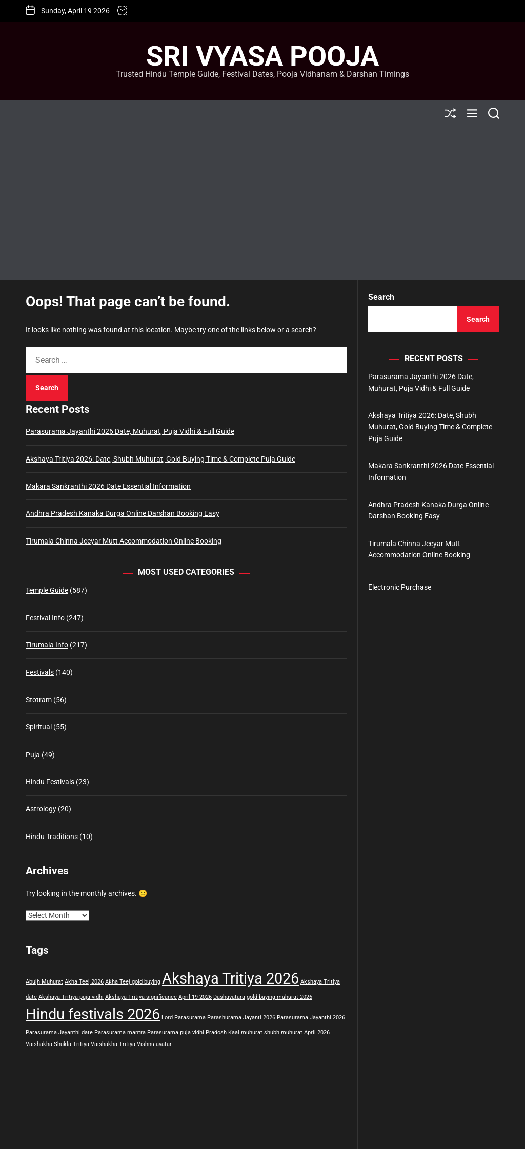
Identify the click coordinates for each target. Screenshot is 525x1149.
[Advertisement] (262, 203)
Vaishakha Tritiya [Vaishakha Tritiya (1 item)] (113, 1044)
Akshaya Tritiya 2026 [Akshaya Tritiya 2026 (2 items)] (230, 978)
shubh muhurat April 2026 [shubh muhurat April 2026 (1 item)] (297, 1032)
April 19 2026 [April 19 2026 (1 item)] (195, 997)
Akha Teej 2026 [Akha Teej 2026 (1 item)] (84, 981)
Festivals (40, 672)
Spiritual (39, 727)
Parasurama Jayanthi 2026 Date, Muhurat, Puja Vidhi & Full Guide (130, 431)
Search (381, 297)
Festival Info (45, 618)
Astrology (41, 809)
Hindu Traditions (52, 836)
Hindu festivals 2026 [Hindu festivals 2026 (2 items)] (93, 1014)
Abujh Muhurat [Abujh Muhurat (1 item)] (44, 981)
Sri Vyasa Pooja (262, 56)
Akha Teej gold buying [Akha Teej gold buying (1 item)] (132, 981)
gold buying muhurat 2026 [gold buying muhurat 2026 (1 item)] (279, 997)
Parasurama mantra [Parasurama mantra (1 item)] (120, 1032)
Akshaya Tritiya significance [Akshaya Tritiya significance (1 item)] (141, 997)
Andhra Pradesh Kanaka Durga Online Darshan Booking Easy (122, 513)
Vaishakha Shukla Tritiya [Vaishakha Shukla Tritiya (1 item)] (57, 1044)
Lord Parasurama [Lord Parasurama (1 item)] (183, 1017)
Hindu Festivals (50, 782)
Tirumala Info (47, 645)
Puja (33, 754)
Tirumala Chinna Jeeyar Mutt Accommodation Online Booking (123, 541)
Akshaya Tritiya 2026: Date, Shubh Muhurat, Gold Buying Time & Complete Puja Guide (160, 459)
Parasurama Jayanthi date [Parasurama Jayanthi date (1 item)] (59, 1032)
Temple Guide (47, 590)
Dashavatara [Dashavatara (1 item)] (229, 997)
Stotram (39, 700)
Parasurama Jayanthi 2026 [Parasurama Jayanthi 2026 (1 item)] (311, 1017)
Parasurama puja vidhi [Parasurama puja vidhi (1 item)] (175, 1032)
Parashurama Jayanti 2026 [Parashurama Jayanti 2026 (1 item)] (241, 1017)
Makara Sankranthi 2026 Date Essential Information (108, 486)
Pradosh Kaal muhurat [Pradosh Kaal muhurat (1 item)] (234, 1032)
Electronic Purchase (399, 587)
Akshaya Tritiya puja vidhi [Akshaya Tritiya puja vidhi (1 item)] (71, 997)
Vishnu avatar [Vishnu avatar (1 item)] (154, 1044)
